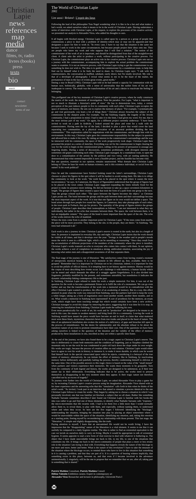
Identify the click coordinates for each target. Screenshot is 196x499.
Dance (11, 50)
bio (13, 80)
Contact (21, 101)
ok (33, 88)
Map (18, 37)
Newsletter (21, 105)
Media (15, 43)
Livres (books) (22, 61)
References (21, 30)
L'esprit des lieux (85, 17)
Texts (14, 72)
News (17, 23)
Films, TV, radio (20, 55)
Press (17, 66)
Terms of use (23, 109)
